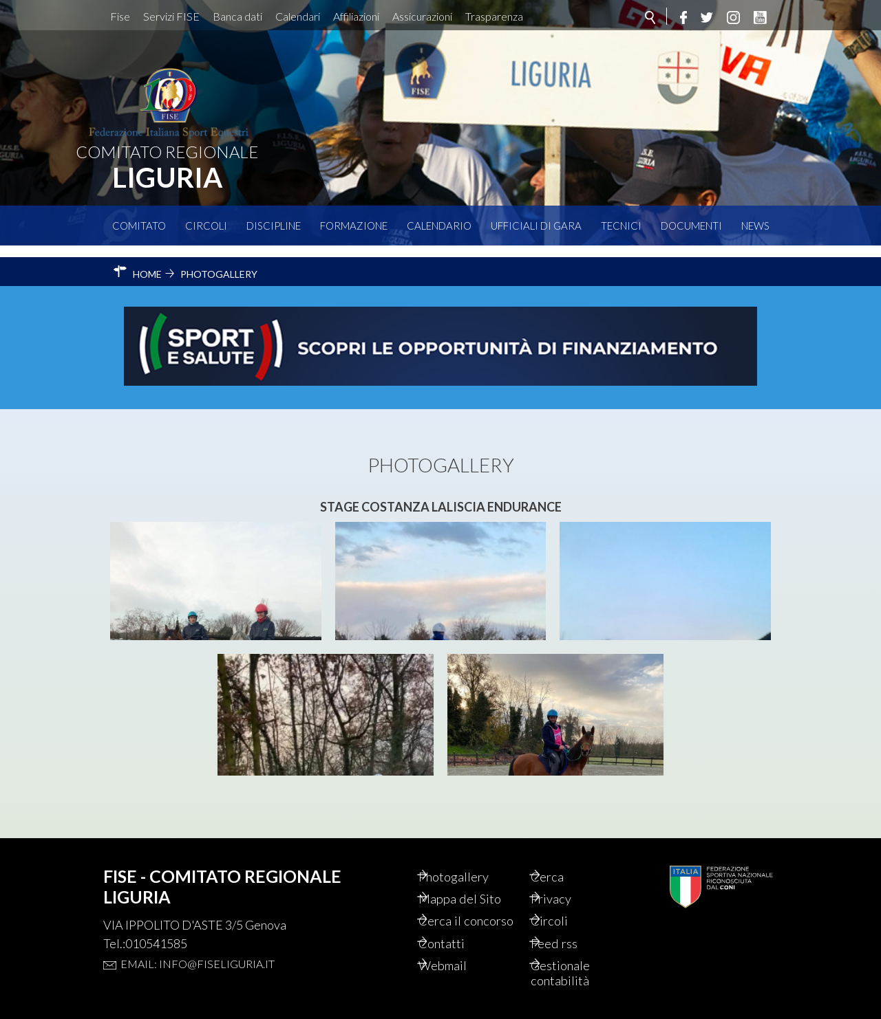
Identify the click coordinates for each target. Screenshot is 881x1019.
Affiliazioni (356, 16)
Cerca (563, 853)
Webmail (460, 963)
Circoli (206, 225)
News (755, 225)
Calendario (439, 225)
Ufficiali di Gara (536, 225)
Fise (120, 16)
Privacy (568, 876)
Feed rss (570, 940)
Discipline (273, 225)
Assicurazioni (422, 16)
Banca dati (237, 16)
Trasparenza (494, 16)
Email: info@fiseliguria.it (197, 939)
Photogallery (472, 853)
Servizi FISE (171, 16)
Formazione (354, 225)
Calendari (297, 16)
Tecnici (621, 225)
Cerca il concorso (461, 908)
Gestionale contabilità (577, 971)
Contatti (458, 940)
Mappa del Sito (477, 876)
